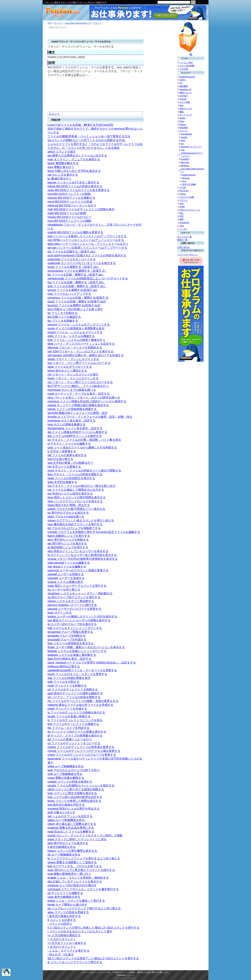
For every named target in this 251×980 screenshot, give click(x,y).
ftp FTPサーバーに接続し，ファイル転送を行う (78, 386)
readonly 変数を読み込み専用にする (71, 827)
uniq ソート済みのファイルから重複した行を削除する (82, 447)
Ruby (181, 121)
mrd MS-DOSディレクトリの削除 (69, 194)
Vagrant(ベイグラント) (191, 146)
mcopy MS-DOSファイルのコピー (69, 217)
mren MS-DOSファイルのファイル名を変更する (79, 190)
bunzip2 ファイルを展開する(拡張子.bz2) (74, 305)
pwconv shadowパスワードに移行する (72, 605)
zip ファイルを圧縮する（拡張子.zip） (72, 251)
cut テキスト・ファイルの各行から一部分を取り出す (82, 486)
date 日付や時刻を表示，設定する (69, 658)
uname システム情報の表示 (65, 582)
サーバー (58, 23)
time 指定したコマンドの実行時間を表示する (77, 497)
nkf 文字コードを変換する (64, 466)
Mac (181, 105)
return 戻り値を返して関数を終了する (72, 824)
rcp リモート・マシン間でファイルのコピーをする (80, 382)
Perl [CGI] (183, 191)
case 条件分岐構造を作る (64, 897)
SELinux (186, 178)
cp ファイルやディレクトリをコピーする (74, 743)
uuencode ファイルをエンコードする (72, 259)
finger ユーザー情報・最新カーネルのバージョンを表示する (86, 647)
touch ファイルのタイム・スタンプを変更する (77, 674)
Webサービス (185, 108)
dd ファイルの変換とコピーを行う (70, 739)
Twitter (182, 118)
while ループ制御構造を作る (66, 766)
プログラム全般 (186, 197)
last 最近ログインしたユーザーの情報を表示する (79, 620)
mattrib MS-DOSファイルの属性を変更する (75, 232)
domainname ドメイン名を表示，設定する (75, 428)
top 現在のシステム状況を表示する (70, 493)
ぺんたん (130, 975)
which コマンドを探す (62, 151)
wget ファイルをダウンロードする (70, 366)
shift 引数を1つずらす (61, 812)
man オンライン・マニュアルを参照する (74, 159)
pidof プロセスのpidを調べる (66, 516)
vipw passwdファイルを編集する (69, 562)
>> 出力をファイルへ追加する (67, 943)
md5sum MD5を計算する (64, 666)
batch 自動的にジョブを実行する (69, 535)
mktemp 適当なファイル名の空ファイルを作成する (80, 704)
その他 (182, 187)
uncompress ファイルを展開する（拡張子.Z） (77, 270)
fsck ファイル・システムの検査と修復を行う (76, 340)
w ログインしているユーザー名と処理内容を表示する (82, 555)
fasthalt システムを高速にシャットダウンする (77, 651)
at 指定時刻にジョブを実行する (68, 547)
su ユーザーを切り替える (64, 589)
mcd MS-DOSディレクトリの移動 (69, 220)
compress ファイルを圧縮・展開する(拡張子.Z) (78, 297)
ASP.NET (183, 96)
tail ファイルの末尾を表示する (67, 455)
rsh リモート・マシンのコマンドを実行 (73, 374)
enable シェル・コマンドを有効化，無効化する (78, 877)
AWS (183, 140)
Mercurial (185, 162)
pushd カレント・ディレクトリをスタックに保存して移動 (85, 835)
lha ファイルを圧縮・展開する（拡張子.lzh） (77, 282)
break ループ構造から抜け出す (67, 904)
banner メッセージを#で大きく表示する (73, 182)
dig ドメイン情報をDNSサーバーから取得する (77, 432)
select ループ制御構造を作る (66, 820)
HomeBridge (186, 134)
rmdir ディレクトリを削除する (67, 685)
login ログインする (60, 612)
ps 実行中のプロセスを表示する (68, 512)
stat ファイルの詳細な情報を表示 (69, 678)
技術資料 (183, 127)
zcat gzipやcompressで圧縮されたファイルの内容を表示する (87, 255)
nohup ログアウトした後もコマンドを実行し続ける (81, 520)
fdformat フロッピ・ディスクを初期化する (75, 347)
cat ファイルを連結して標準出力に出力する (76, 489)
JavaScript (184, 222)
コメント (54, 113)
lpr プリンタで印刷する (62, 313)
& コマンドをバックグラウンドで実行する (75, 962)
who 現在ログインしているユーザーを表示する (78, 551)
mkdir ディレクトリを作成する (67, 708)
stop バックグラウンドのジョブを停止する (75, 501)
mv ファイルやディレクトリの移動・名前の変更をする (83, 701)
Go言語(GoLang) (187, 77)
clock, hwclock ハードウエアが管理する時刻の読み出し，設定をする (92, 662)
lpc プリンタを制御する (63, 320)
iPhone (182, 124)
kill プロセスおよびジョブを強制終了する (74, 528)
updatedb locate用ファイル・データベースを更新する (82, 670)
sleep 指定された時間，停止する (69, 505)
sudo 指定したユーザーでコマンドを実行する (77, 585)
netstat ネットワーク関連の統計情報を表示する (78, 405)
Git (182, 143)
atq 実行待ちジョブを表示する (67, 543)
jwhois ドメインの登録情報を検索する (72, 409)
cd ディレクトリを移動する (65, 893)
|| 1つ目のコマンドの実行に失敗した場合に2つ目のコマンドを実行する (93, 927)
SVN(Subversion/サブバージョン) (192, 154)
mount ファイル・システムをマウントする (75, 332)
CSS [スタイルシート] (189, 210)
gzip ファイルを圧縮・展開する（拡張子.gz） (77, 286)
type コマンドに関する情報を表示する (72, 793)
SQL (181, 213)
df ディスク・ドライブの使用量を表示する (75, 735)
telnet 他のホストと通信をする (67, 370)
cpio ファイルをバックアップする (69, 293)
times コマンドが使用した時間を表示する (74, 801)
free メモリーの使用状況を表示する (71, 643)
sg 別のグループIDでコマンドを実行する (74, 597)
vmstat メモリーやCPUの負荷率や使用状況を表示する (83, 559)
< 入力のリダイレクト (62, 939)
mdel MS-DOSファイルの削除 (67, 213)
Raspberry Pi (185, 89)
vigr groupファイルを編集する (67, 566)
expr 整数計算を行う (61, 167)
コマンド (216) (189, 184)
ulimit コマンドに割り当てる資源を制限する (76, 789)
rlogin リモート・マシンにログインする (73, 378)
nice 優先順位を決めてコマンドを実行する (75, 524)
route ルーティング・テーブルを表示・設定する (79, 393)
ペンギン (183, 229)
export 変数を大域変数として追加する (72, 862)
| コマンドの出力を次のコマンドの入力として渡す (80, 931)
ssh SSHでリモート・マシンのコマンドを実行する (80, 351)
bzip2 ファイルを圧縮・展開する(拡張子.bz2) (77, 301)
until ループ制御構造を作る (65, 774)
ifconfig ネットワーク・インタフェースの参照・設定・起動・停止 (90, 416)
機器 (181, 112)
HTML (182, 207)
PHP (181, 216)
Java (181, 226)
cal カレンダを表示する (63, 174)
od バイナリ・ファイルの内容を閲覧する (74, 697)
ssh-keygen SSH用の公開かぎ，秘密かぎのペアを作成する (86, 355)
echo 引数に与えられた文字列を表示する (74, 171)
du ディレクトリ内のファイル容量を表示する (77, 731)
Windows (185, 165)
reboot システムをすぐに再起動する (71, 601)
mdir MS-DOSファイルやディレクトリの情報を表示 (81, 209)
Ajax (181, 203)
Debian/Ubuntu (189, 175)
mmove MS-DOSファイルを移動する (71, 197)
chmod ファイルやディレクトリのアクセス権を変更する (84, 751)
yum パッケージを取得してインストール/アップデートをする (87, 236)
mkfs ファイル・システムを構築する (71, 336)
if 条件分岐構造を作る (62, 847)
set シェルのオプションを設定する (70, 816)
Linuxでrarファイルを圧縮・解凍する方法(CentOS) (80, 124)
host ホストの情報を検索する (66, 424)
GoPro (182, 80)
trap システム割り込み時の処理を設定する (75, 797)
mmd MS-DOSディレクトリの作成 (70, 201)
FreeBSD (185, 159)
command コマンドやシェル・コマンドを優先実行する (83, 889)
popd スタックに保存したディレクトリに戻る (77, 839)
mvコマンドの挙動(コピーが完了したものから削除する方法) (86, 140)
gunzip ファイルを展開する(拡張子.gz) (72, 290)
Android (182, 99)
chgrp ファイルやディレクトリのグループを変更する (82, 754)
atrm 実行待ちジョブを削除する (68, 539)
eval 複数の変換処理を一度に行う (69, 873)
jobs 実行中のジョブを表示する (68, 843)
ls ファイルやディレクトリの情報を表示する (76, 712)
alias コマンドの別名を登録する (68, 912)
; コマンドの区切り (60, 923)
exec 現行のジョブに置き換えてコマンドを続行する (81, 870)
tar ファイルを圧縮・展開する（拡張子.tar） (76, 274)
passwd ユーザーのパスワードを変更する (74, 608)
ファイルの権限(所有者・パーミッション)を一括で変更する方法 (89, 136)
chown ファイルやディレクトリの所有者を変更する (81, 747)
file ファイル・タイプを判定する (68, 728)
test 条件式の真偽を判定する (66, 804)
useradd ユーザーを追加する (66, 578)
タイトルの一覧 (184, 237)
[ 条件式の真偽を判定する (64, 916)
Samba (184, 137)
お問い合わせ (183, 247)
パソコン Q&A (186, 62)
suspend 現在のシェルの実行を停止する (74, 808)
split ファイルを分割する (63, 681)
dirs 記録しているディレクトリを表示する (75, 881)
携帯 (181, 219)
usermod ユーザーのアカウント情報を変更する (78, 570)
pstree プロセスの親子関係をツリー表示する (76, 509)
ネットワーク (185, 115)
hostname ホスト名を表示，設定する (72, 420)
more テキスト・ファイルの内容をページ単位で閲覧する (84, 470)
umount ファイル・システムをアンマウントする (79, 324)
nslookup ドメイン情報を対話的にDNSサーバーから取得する (87, 401)
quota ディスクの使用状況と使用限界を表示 (76, 328)
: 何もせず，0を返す (61, 954)
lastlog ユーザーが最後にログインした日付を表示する (82, 616)
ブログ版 (183, 69)
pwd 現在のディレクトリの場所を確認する (75, 693)
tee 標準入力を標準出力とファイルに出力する (77, 155)
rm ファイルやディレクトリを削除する (73, 689)
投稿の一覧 (182, 239)
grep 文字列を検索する (62, 482)
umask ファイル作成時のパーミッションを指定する (81, 785)
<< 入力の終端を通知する (64, 935)
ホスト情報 (184, 102)
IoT (180, 83)
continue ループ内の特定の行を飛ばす (72, 885)
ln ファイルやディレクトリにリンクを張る (75, 720)
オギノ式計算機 (186, 66)
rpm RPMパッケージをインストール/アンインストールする (86, 240)
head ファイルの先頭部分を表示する (71, 478)
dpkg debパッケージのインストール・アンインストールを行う (88, 244)
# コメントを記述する (62, 920)
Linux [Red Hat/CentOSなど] (78, 23)
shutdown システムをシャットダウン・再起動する (80, 593)
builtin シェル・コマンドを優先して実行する (76, 900)
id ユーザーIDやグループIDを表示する (72, 624)
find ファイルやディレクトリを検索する (73, 724)
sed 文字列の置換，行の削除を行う (70, 462)
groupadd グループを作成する (67, 639)
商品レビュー (185, 92)
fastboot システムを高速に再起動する (72, 655)
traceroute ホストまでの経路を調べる (72, 389)
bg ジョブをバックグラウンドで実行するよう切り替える (84, 908)
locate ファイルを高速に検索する (69, 716)
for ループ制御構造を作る (64, 854)
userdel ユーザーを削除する (66, 574)
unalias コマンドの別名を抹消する (70, 781)
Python (182, 194)
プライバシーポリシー (187, 254)
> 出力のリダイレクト (62, 946)
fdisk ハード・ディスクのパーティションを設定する (81, 343)
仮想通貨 (183, 86)
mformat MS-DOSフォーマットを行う (72, 205)
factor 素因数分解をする (63, 163)
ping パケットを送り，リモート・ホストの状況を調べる (84, 397)
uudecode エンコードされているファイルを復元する (82, 263)
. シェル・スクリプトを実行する (68, 950)
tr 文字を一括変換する (62, 451)
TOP (50, 23)
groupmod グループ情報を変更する (70, 631)
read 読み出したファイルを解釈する (71, 831)
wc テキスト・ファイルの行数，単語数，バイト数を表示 (84, 439)
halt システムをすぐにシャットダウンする (75, 628)
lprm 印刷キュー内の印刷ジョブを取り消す (75, 309)
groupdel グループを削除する (66, 635)
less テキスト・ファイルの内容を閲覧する (75, 474)
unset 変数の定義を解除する (66, 777)
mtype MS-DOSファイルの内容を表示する (75, 186)
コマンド (97, 23)
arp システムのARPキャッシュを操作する (75, 436)
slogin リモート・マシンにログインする (73, 359)
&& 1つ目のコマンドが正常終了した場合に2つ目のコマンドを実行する (93, 958)
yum (184, 181)
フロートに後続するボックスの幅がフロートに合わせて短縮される (75, 2)
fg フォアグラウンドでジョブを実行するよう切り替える (84, 858)
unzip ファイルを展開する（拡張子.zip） (74, 267)
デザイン (183, 200)
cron (183, 150)
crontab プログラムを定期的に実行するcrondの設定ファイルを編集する (94, 532)
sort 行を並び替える (60, 459)
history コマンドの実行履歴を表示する (72, 850)
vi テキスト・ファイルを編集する (69, 443)
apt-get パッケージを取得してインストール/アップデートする (87, 247)
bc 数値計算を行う (60, 178)
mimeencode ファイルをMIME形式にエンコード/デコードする (88, 278)
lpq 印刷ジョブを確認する (64, 317)
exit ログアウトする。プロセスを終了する (75, 866)
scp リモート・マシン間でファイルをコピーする (79, 363)
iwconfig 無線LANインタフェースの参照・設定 (78, 413)
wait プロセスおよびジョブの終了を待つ (74, 770)
